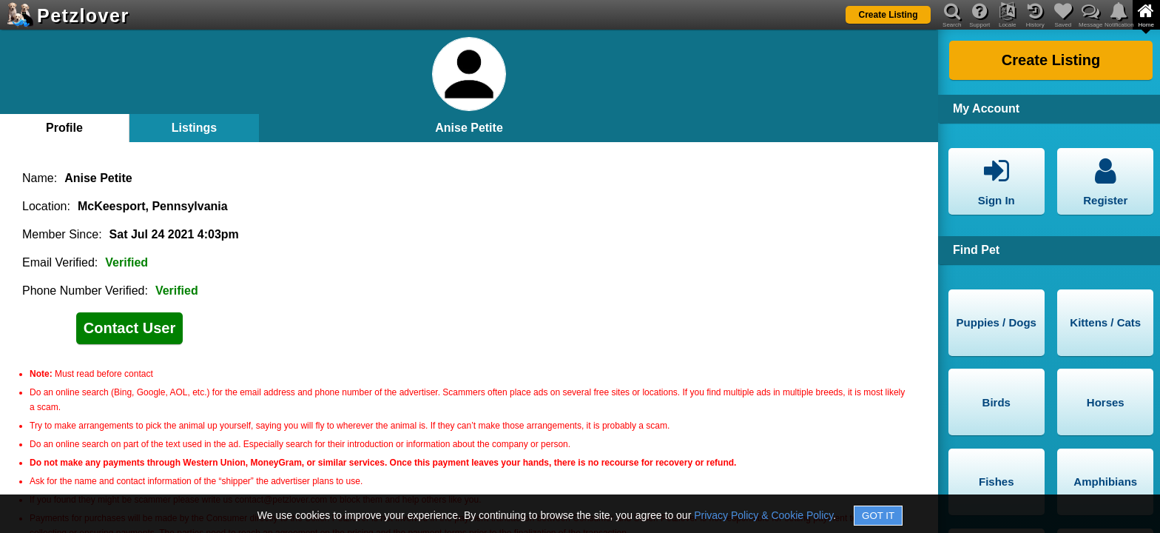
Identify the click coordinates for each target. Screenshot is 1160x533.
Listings (194, 127)
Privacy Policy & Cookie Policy (763, 515)
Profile (64, 127)
